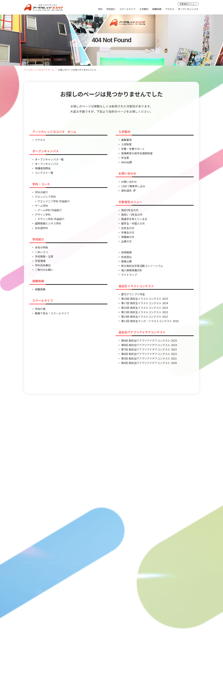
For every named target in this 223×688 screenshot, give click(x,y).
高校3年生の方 (129, 210)
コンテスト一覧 (44, 173)
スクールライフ (127, 9)
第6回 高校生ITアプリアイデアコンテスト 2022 (149, 354)
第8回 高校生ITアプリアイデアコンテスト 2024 (149, 345)
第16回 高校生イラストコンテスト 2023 (144, 308)
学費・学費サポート (133, 149)
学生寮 (125, 158)
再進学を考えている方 (134, 219)
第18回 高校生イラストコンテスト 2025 (144, 299)
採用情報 (126, 252)
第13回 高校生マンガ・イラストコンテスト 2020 (150, 321)
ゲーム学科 (41, 206)
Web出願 (126, 162)
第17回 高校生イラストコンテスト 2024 (144, 303)
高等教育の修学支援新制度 (137, 153)
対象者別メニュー (188, 3)
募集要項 (126, 140)
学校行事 (40, 309)
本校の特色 (41, 247)
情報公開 (126, 261)
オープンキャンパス (188, 9)
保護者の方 (127, 237)
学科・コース (41, 184)
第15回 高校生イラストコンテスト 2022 (144, 312)
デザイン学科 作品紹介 (51, 219)
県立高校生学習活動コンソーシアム (142, 266)
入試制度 (126, 144)
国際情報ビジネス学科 (48, 223)
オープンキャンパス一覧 (49, 159)
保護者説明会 (43, 168)
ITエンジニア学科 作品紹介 (54, 201)
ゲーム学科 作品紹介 (50, 210)
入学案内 (143, 9)
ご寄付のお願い (44, 270)
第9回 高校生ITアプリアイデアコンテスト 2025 (149, 340)
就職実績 (156, 9)
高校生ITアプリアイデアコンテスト (142, 332)
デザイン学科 (43, 214)
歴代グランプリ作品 (133, 294)
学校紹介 (110, 9)
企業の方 (126, 241)
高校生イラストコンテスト (136, 286)
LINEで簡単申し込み (133, 186)
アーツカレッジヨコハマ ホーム (39, 69)
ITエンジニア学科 (45, 197)
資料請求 (128, 190)
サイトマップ (129, 275)
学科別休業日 (43, 265)
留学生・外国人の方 (133, 223)
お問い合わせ (127, 173)
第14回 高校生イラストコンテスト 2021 (144, 316)
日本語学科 (41, 228)
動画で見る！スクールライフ (52, 313)
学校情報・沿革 (44, 256)
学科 (100, 9)
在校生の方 (127, 228)
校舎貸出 (126, 257)
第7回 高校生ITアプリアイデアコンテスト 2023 (149, 349)
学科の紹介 (41, 192)
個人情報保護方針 (131, 270)
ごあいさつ (41, 252)
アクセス (169, 9)
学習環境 (40, 261)
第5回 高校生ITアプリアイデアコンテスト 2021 (149, 358)
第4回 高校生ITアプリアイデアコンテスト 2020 (149, 363)
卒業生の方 (127, 232)
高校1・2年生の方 (131, 214)
